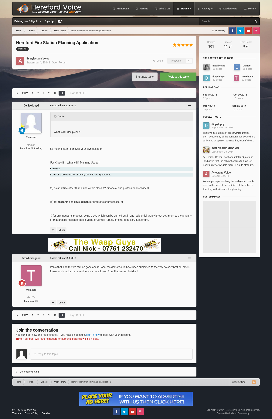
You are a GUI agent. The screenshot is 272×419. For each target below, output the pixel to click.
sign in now (93, 334)
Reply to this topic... (47, 354)
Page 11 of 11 (78, 93)
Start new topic (145, 76)
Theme (16, 413)
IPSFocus (31, 409)
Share (158, 60)
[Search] (216, 21)
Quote (62, 230)
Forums (143, 8)
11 (61, 93)
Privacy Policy (32, 413)
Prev (25, 93)
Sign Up (49, 21)
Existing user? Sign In (27, 21)
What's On (164, 8)
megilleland (218, 65)
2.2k (31, 144)
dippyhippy (218, 76)
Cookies (46, 413)
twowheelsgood (31, 258)
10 (55, 93)
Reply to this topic (178, 76)
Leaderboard (230, 8)
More (250, 8)
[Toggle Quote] (55, 116)
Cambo (246, 65)
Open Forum (59, 62)
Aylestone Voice (39, 58)
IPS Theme (17, 409)
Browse (184, 8)
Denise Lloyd (31, 105)
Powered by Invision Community (233, 413)
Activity (206, 8)
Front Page (122, 8)
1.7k (31, 297)
